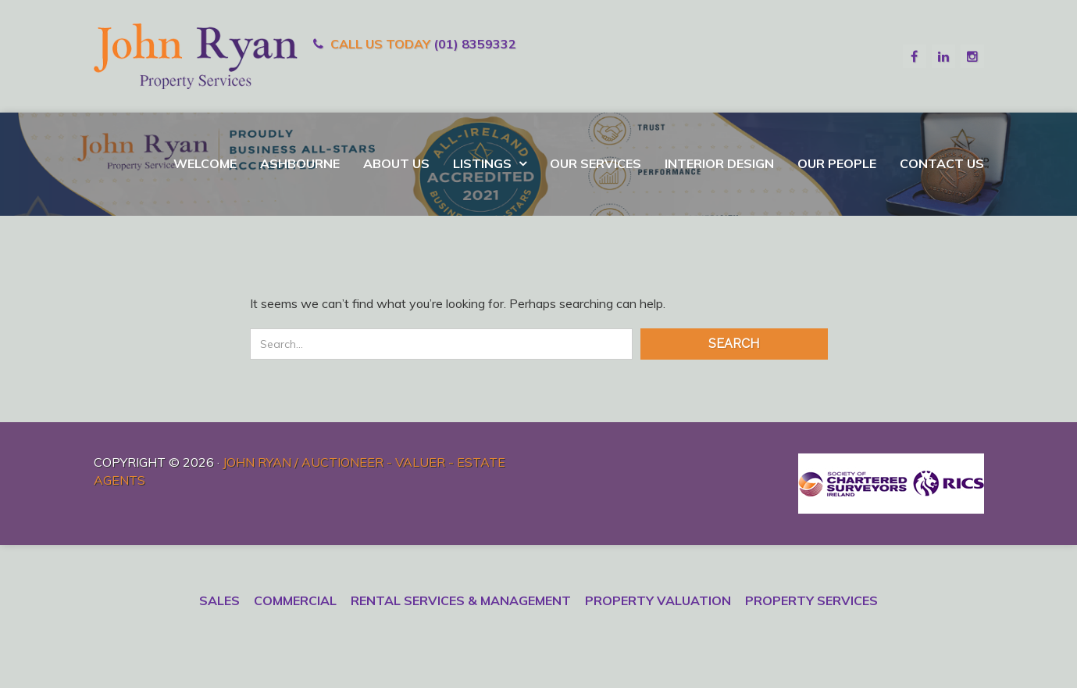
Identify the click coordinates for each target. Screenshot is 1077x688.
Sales (219, 600)
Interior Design (719, 163)
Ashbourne (300, 163)
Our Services (595, 163)
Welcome (205, 163)
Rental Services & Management (461, 600)
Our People (836, 163)
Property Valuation (658, 600)
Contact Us (942, 163)
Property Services (811, 600)
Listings (484, 163)
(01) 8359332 (474, 44)
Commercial (295, 600)
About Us (396, 163)
